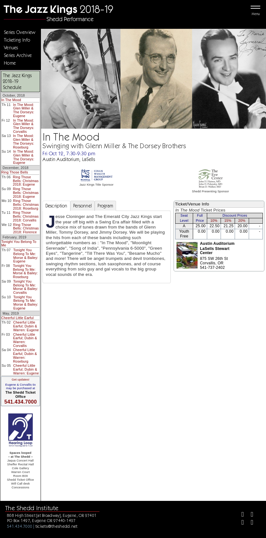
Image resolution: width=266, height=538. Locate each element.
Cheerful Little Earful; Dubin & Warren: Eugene (26, 326)
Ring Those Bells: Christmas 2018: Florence (26, 228)
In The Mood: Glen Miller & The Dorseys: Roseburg (23, 141)
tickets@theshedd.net (56, 526)
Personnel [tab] (82, 205)
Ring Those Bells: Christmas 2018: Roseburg (26, 204)
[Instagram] (240, 523)
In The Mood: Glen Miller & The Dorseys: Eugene (23, 110)
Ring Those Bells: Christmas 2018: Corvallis (25, 216)
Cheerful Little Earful (17, 318)
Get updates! (20, 379)
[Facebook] (240, 515)
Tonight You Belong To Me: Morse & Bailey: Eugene (25, 255)
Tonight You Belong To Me (18, 243)
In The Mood (11, 100)
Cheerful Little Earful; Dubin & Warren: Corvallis (25, 340)
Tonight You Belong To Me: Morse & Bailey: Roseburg (25, 271)
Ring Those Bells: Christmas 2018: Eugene (25, 180)
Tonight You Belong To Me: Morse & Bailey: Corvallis (25, 286)
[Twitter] (249, 515)
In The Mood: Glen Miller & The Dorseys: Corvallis (23, 125)
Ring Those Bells (14, 172)
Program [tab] (105, 205)
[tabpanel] (107, 247)
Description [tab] (56, 205)
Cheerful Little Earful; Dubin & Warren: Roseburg (25, 355)
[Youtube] (249, 523)
